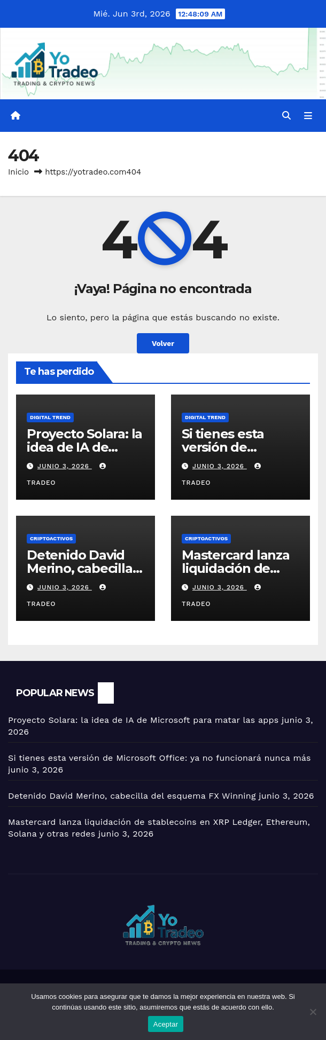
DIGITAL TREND (50, 417)
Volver (163, 343)
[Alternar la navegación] (308, 116)
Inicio (18, 172)
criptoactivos (51, 538)
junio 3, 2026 (64, 466)
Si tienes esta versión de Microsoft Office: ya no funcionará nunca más (159, 758)
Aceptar (165, 1024)
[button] (286, 116)
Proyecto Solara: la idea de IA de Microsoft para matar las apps (143, 720)
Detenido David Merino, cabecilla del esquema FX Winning (132, 796)
